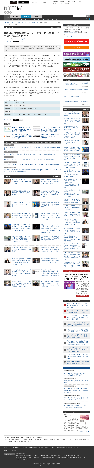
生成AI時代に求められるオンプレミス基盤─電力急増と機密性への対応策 (21, 249)
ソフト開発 (67, 1)
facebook (8, 12)
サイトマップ (74, 447)
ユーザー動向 (16, 19)
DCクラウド (34, 2)
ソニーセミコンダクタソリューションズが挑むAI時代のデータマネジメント (21, 181)
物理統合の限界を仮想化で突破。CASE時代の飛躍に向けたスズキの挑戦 (21, 192)
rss (10, 12)
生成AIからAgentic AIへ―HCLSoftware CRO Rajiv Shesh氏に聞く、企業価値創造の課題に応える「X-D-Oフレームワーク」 (72, 222)
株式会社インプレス (20, 453)
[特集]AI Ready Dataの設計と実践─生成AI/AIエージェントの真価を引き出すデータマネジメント (76, 277)
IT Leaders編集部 (20, 39)
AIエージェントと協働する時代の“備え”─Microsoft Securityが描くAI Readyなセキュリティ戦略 (50, 249)
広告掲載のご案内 (33, 447)
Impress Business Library (70, 32)
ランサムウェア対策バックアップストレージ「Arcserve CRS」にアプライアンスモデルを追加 (50, 129)
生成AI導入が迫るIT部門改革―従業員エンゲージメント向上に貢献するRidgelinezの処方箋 (50, 237)
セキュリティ (47, 19)
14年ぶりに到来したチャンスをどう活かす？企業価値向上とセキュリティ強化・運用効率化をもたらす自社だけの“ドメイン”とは (72, 193)
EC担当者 (62, 1)
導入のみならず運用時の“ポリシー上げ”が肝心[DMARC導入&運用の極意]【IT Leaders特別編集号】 (32, 164)
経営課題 (15, 16)
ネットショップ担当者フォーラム (24, 457)
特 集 (36, 16)
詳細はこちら (83, 432)
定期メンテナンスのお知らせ (71, 96)
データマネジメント (59, 19)
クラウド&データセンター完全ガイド (25, 455)
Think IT (37, 455)
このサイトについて (9, 447)
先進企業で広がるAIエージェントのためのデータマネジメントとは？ (21, 204)
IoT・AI (73, 1)
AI (36, 19)
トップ (7, 17)
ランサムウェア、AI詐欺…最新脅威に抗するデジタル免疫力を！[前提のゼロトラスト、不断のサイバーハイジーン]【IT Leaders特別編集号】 (32, 170)
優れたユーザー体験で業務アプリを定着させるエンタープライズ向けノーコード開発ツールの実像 (21, 215)
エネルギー (55, 3)
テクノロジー (26, 16)
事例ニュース (35, 22)
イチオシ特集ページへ (82, 295)
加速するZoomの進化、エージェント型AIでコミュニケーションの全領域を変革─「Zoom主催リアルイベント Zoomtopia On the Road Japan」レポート (50, 228)
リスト (20, 41)
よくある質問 (13, 450)
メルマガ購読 (24, 447)
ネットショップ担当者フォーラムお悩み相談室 (44, 457)
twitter (5, 12)
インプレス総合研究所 (55, 455)
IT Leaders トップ (8, 22)
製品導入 (45, 2)
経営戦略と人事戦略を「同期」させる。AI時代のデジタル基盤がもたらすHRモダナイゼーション (50, 204)
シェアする (7, 41)
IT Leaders (13, 8)
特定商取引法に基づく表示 (63, 447)
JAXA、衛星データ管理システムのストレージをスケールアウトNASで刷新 (50, 136)
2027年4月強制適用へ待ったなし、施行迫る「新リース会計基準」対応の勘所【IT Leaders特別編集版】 (32, 148)
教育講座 (67, 3)
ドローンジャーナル (81, 457)
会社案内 (41, 447)
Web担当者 (55, 1)
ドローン (62, 3)
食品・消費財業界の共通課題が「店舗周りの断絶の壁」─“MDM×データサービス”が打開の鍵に (50, 260)
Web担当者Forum (44, 455)
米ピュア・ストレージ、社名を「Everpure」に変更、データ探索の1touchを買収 (22, 136)
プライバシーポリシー (50, 447)
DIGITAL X (72, 457)
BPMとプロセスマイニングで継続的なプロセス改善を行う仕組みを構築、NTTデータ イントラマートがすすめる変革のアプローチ (72, 256)
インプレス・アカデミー (22, 459)
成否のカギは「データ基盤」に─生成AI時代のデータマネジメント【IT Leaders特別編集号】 (30, 154)
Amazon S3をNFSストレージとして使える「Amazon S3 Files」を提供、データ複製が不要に (22, 129)
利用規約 (17, 447)
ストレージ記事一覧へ (54, 27)
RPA (40, 19)
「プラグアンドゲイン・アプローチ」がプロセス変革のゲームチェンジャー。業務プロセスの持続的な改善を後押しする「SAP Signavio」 (50, 273)
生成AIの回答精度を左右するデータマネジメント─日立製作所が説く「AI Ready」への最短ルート (50, 181)
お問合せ (6, 450)
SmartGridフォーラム (75, 455)
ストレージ (27, 22)
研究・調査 (78, 1)
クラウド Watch (65, 455)
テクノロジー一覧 (18, 22)
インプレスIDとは (69, 37)
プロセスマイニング (28, 19)
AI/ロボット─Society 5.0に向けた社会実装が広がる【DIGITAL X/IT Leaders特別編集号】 (29, 159)
